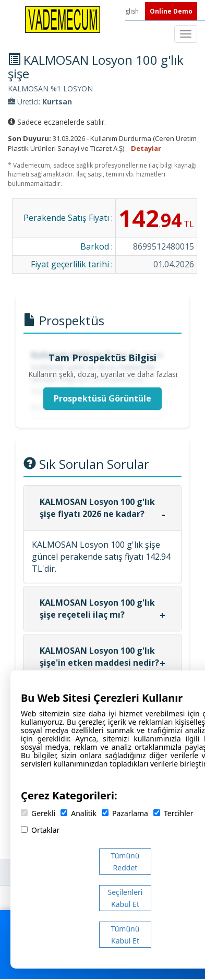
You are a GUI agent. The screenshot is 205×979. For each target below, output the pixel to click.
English (129, 11)
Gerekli (38, 813)
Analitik (79, 813)
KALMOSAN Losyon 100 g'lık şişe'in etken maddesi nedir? (99, 656)
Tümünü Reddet (125, 861)
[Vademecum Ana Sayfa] (62, 19)
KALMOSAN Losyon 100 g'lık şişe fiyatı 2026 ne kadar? (97, 508)
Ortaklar (40, 830)
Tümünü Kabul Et (125, 935)
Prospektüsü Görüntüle (102, 398)
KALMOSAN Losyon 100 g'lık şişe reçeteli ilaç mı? (97, 608)
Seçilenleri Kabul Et (125, 898)
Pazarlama (125, 813)
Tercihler (173, 813)
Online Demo (171, 11)
